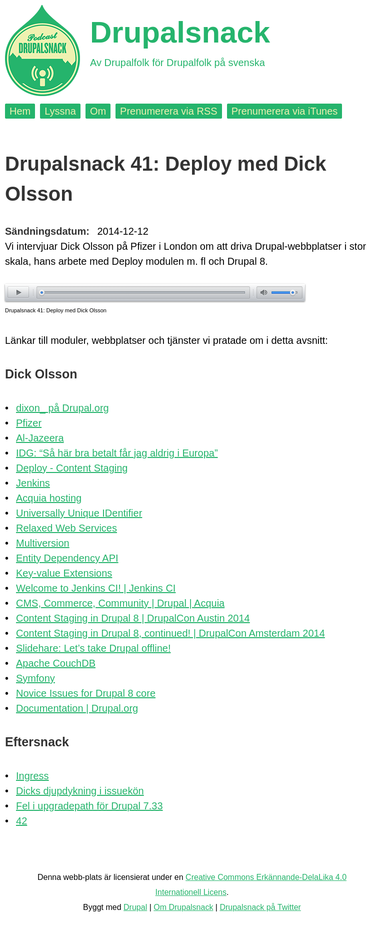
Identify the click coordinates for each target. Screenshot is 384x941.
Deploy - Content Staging (72, 468)
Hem (20, 111)
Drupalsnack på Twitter (260, 907)
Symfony (35, 678)
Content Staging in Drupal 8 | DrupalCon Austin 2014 (133, 618)
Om (98, 111)
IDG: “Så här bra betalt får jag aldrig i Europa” (117, 452)
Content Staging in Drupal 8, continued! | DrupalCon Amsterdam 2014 (170, 633)
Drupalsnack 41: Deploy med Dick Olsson (55, 310)
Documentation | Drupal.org (77, 708)
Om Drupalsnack (183, 907)
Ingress (32, 775)
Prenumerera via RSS (169, 111)
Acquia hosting (49, 498)
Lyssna (60, 111)
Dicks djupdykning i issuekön (80, 790)
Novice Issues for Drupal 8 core (86, 693)
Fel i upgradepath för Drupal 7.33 (89, 805)
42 (21, 820)
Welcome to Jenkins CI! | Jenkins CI (96, 588)
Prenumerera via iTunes (285, 111)
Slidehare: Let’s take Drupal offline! (93, 648)
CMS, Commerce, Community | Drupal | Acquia (120, 603)
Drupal (135, 907)
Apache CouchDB (56, 663)
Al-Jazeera (40, 437)
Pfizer (29, 422)
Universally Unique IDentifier (79, 513)
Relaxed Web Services (66, 528)
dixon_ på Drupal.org (62, 407)
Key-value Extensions (64, 573)
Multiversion (43, 543)
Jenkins (33, 483)
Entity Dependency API (67, 558)
